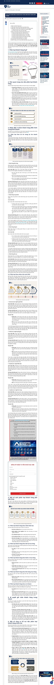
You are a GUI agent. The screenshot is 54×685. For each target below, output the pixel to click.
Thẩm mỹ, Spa (12, 478)
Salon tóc (12, 483)
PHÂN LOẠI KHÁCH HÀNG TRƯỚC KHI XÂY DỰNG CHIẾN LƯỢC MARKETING (44, 59)
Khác (11, 484)
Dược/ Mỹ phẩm (13, 480)
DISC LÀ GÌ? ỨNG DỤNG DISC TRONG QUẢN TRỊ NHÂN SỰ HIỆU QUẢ (44, 70)
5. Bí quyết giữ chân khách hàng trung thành (19, 38)
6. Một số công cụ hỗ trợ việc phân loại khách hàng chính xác (22, 39)
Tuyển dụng (39, 3)
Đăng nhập (46, 3)
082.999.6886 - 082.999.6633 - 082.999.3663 (13, 0)
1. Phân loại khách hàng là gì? (16, 25)
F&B (11, 481)
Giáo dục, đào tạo (13, 477)
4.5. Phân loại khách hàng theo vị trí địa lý (19, 37)
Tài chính (22, 488)
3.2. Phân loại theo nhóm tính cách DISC (19, 30)
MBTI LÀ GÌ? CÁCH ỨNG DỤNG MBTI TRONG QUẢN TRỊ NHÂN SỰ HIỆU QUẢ (44, 81)
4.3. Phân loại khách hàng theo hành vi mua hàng (21, 35)
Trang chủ (7, 10)
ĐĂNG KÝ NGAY (23, 493)
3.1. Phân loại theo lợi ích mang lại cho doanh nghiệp (21, 29)
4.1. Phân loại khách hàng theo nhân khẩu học (20, 32)
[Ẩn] (14, 23)
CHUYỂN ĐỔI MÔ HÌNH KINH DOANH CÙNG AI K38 (45, 22)
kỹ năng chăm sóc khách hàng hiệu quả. (26, 105)
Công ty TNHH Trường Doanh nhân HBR (13, 18)
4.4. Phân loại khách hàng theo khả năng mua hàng (21, 36)
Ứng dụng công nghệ (22, 489)
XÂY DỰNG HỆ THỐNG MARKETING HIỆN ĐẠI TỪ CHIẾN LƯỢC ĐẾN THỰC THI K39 (45, 30)
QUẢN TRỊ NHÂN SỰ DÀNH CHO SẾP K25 (45, 18)
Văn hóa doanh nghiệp (22, 487)
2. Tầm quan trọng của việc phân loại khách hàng (20, 27)
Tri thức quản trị (12, 10)
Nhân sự (22, 486)
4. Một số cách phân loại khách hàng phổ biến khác (20, 31)
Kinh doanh (18, 10)
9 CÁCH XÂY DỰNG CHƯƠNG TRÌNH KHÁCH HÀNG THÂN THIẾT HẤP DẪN (44, 47)
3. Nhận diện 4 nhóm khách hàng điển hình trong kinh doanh (22, 28)
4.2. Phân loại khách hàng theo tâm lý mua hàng (20, 34)
